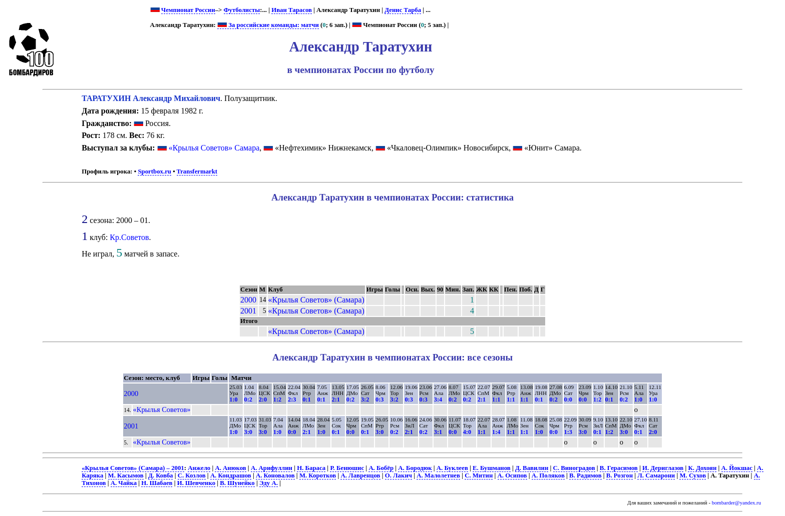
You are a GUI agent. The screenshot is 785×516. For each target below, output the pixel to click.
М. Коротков (317, 475)
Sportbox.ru (154, 171)
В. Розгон (619, 475)
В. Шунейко (237, 483)
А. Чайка (124, 483)
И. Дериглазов (662, 468)
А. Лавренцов (360, 475)
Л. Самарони (656, 475)
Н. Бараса (311, 468)
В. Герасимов (619, 468)
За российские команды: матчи (268, 25)
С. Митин (479, 475)
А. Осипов (512, 475)
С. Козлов (192, 475)
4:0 (467, 432)
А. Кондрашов (230, 475)
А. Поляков (548, 475)
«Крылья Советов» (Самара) (316, 300)
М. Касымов (126, 475)
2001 (248, 310)
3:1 (438, 432)
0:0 (568, 399)
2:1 (336, 399)
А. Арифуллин (271, 468)
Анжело (199, 468)
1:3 (568, 432)
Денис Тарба (402, 10)
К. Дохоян (702, 468)
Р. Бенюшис (347, 468)
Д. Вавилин (531, 468)
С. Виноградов (574, 468)
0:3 (379, 399)
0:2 (248, 399)
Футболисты (242, 10)
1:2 (277, 399)
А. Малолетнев (438, 475)
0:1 (306, 399)
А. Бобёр (381, 468)
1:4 (496, 432)
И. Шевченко (196, 483)
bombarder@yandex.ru (736, 503)
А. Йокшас (736, 468)
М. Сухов (692, 475)
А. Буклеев (452, 468)
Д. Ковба (160, 475)
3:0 (248, 432)
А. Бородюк (415, 468)
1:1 (496, 399)
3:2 (365, 399)
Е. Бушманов (492, 468)
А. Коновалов (275, 475)
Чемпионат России (188, 10)
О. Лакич (398, 475)
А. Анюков (230, 468)
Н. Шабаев (156, 483)
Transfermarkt (197, 171)
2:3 (292, 399)
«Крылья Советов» (162, 410)
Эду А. (268, 483)
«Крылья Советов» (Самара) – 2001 (133, 468)
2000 (248, 300)
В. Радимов (585, 475)
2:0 (263, 399)
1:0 (233, 399)
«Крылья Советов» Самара (214, 148)
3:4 (438, 399)
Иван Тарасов (291, 10)
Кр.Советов (129, 237)
